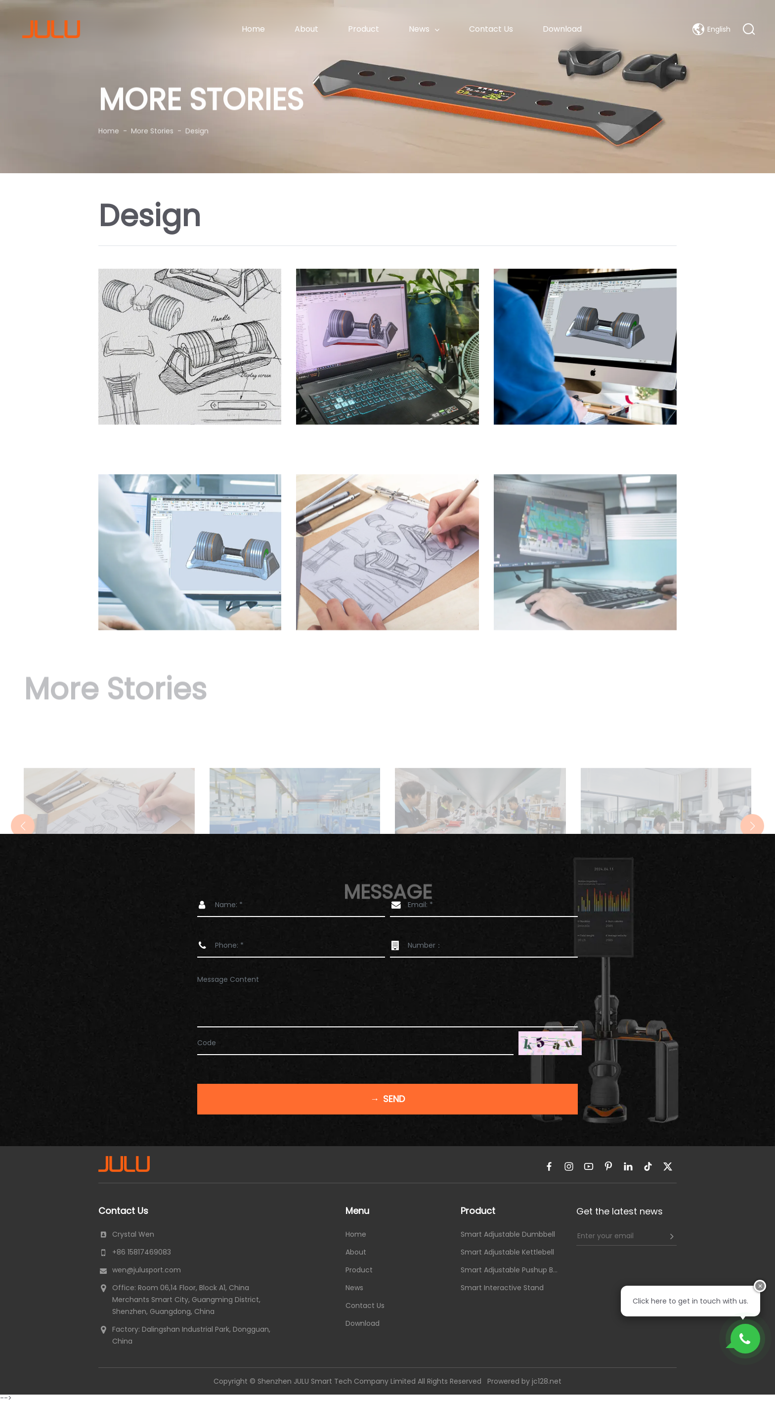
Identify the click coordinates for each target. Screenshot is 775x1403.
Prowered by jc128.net (524, 1381)
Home (253, 29)
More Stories (152, 125)
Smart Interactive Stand (502, 1288)
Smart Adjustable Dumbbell (508, 1234)
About (306, 29)
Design (197, 125)
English (711, 29)
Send (387, 1099)
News (424, 29)
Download (562, 29)
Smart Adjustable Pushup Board (511, 1270)
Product (363, 29)
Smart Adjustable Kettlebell (507, 1252)
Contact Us (491, 29)
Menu (357, 1211)
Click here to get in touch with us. (690, 1301)
